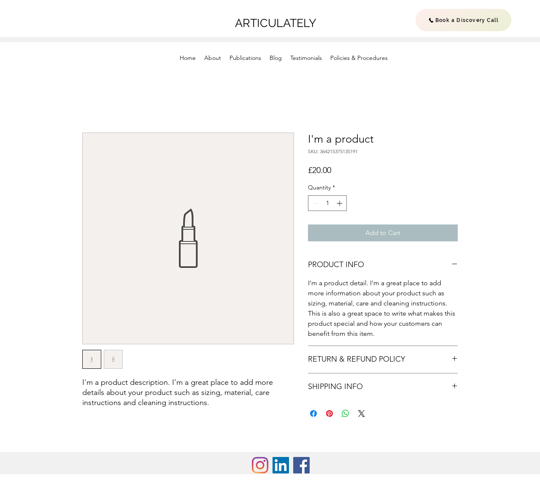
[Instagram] (260, 465)
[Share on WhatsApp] (345, 413)
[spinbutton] (327, 203)
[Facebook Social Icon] (301, 465)
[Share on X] (361, 413)
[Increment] (340, 203)
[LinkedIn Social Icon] (281, 465)
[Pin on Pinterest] (329, 413)
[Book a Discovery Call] (463, 20)
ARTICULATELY (277, 23)
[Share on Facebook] (313, 413)
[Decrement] (314, 203)
